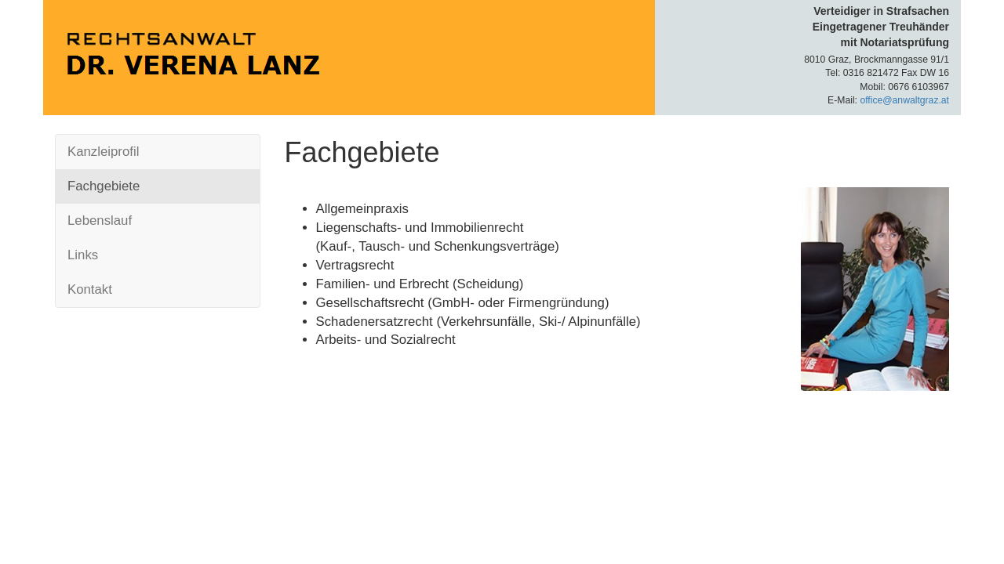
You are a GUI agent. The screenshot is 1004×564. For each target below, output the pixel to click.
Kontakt (89, 289)
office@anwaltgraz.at (904, 100)
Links (82, 255)
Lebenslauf (99, 220)
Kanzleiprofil (103, 151)
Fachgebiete (103, 186)
